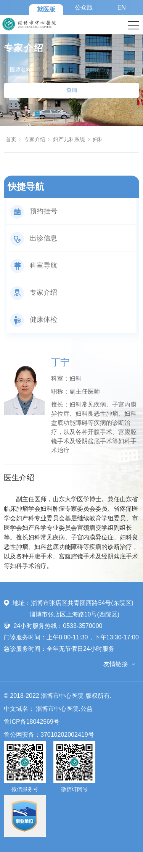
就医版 (46, 9)
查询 (71, 90)
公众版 (84, 7)
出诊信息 (33, 238)
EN (121, 7)
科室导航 (33, 265)
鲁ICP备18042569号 (31, 721)
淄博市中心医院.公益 (64, 708)
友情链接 (115, 664)
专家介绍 (34, 139)
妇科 (98, 139)
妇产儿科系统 (69, 139)
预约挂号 (33, 211)
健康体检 (33, 319)
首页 (11, 139)
